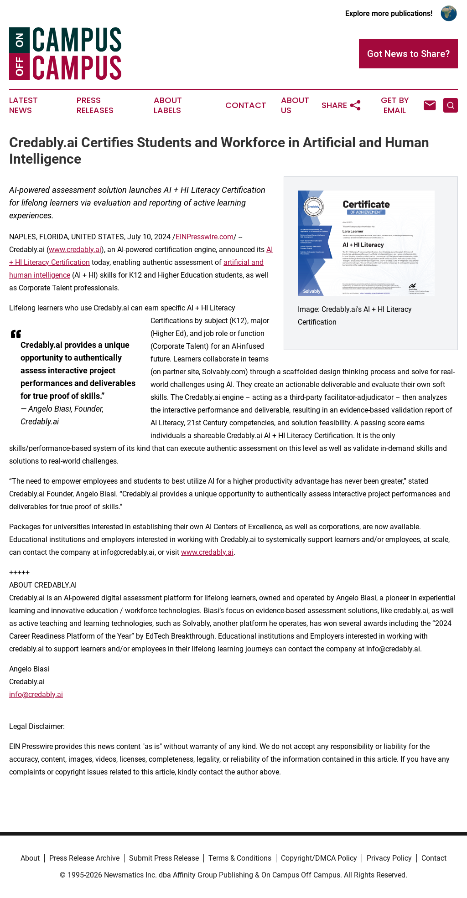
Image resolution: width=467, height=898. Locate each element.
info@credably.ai (36, 694)
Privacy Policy (389, 858)
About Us (295, 105)
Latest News (23, 105)
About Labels (168, 105)
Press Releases (95, 105)
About (30, 858)
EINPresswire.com (205, 236)
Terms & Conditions (239, 858)
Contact (245, 105)
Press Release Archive (84, 858)
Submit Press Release (164, 858)
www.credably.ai (75, 249)
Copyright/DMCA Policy (319, 858)
